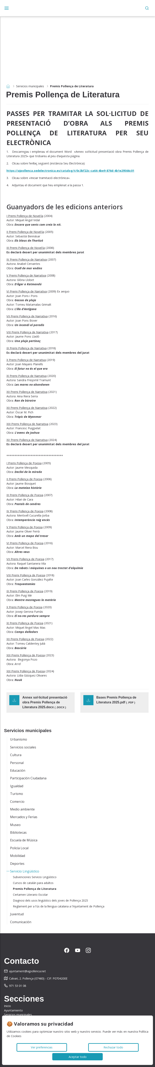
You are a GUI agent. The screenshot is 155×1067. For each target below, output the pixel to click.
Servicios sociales (23, 747)
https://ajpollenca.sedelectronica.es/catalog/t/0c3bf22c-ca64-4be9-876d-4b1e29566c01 (70, 171)
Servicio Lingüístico (24, 871)
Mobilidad (17, 855)
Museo (15, 825)
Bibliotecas (18, 832)
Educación (17, 770)
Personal (17, 763)
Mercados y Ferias (23, 817)
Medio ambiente (22, 809)
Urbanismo (18, 739)
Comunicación (20, 922)
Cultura (15, 755)
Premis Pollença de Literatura (34, 889)
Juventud (17, 914)
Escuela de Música (23, 840)
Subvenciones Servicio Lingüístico (35, 877)
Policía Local (19, 848)
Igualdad (16, 786)
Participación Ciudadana (28, 778)
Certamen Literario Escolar (30, 895)
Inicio (7, 1006)
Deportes (17, 863)
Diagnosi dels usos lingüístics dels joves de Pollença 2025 (50, 900)
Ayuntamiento (13, 1010)
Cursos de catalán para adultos (33, 883)
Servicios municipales (30, 86)
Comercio (17, 801)
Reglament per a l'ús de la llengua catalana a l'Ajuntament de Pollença (58, 906)
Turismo (16, 793)
